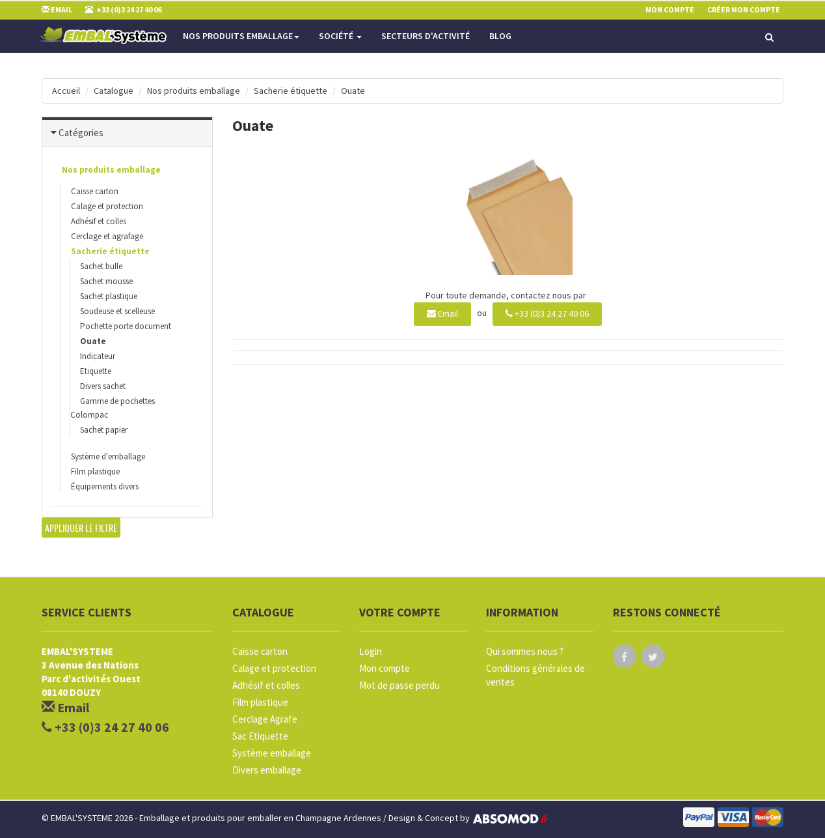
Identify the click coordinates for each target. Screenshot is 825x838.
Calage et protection (107, 206)
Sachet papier (104, 429)
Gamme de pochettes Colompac (112, 408)
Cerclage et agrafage (107, 236)
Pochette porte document (125, 326)
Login (370, 651)
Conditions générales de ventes (535, 675)
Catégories (81, 132)
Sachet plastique (108, 296)
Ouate (353, 90)
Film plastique (95, 471)
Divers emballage (266, 770)
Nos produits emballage (241, 36)
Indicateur (97, 356)
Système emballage (271, 753)
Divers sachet (103, 386)
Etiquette (95, 371)
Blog (500, 36)
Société (340, 36)
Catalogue (113, 90)
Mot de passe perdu (399, 685)
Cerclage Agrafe (264, 719)
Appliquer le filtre (81, 527)
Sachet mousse (106, 281)
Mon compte (384, 668)
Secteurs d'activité (425, 36)
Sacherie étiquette (290, 90)
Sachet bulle (101, 266)
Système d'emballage (108, 456)
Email (442, 313)
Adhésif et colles (98, 221)
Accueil (66, 90)
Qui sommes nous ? (524, 651)
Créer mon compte (743, 9)
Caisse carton (94, 191)
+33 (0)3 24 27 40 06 (547, 313)
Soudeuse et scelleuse (117, 311)
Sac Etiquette (260, 736)
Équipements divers (105, 486)
